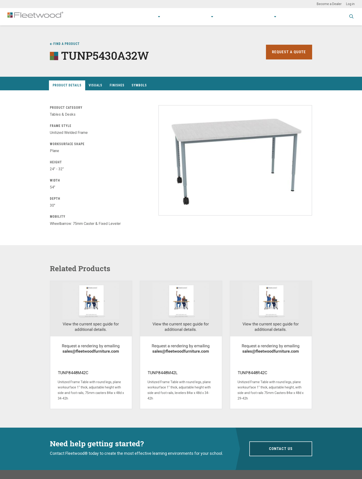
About (264, 16)
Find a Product (66, 44)
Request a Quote (288, 52)
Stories (245, 16)
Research (194, 16)
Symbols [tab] (139, 85)
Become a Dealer (329, 4)
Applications (167, 16)
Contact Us (280, 448)
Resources (222, 16)
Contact (286, 16)
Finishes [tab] (117, 85)
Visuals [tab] (95, 85)
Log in (350, 4)
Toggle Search (351, 17)
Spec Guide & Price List (321, 16)
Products (138, 16)
